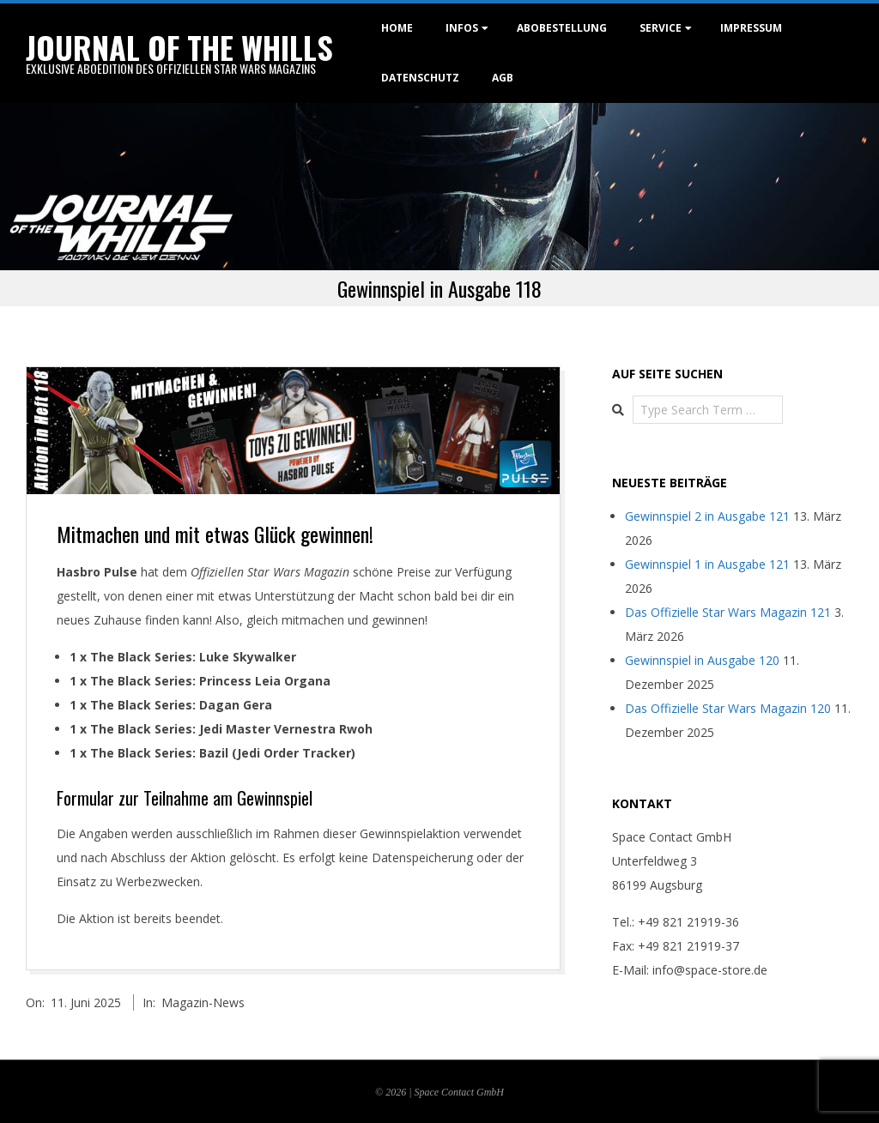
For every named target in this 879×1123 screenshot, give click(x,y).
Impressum (751, 28)
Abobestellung (562, 28)
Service (661, 28)
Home (397, 28)
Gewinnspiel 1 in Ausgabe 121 (707, 564)
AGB (502, 77)
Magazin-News (203, 1002)
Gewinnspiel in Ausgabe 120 (702, 660)
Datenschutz (420, 77)
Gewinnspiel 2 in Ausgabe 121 (707, 516)
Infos (462, 28)
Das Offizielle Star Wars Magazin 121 (728, 612)
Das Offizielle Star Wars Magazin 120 (728, 708)
